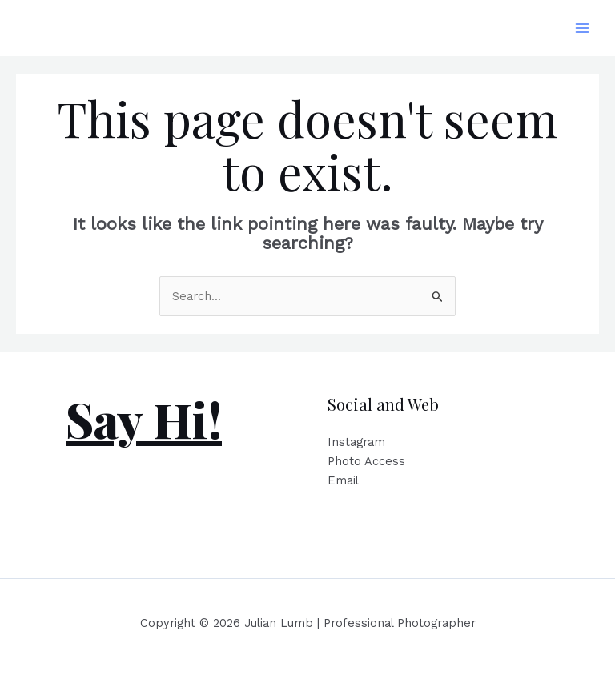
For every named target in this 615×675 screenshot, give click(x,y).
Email (343, 480)
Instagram (356, 442)
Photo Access (366, 461)
